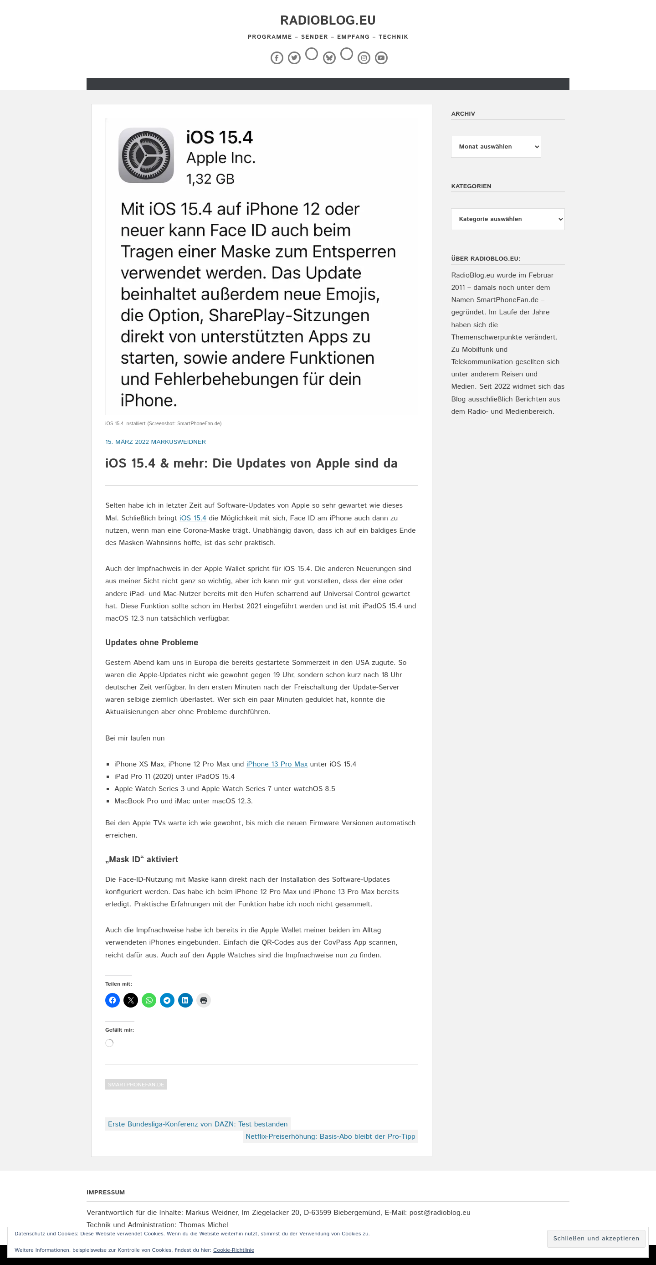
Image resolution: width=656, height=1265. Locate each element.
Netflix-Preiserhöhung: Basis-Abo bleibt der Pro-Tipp (330, 1136)
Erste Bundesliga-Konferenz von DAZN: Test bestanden (198, 1124)
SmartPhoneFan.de (136, 1085)
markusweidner (178, 442)
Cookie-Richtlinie (233, 1250)
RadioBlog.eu (328, 21)
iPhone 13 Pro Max (277, 764)
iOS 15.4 (192, 518)
